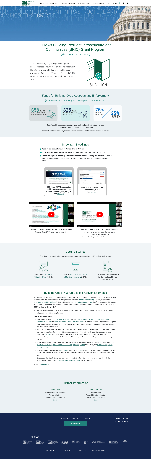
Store (108, 3)
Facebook (119, 421)
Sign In (127, 3)
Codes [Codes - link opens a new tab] (115, 3)
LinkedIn (116, 421)
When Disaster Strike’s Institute (69, 360)
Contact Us (82, 450)
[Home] (30, 3)
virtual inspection (79, 345)
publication (48, 334)
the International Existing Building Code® (69, 322)
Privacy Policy (50, 450)
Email (55, 400)
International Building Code (88, 300)
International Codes (62, 319)
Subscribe (75, 423)
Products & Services (84, 3)
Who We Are (43, 3)
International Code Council (83, 302)
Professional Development (68, 3)
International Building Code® (89, 319)
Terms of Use (66, 450)
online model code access (62, 345)
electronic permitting (44, 345)
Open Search (123, 3)
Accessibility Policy (99, 450)
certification (64, 350)
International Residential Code (45, 302)
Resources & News (98, 3)
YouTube (125, 421)
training (80, 350)
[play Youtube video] (51, 214)
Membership (53, 3)
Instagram (128, 421)
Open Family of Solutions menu (119, 3)
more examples (43, 364)
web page (60, 194)
